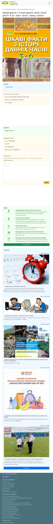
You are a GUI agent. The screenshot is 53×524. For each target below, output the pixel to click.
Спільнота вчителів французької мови (11, 518)
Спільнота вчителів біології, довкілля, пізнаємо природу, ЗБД (16, 503)
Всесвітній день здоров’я (21, 225)
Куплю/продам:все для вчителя (9, 491)
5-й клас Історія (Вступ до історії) (25, 9)
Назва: (6, 141)
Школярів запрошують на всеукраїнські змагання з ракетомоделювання (24, 459)
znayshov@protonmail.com (8, 522)
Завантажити (9, 87)
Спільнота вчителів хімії (7, 501)
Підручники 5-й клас (10, 9)
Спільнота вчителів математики (9, 511)
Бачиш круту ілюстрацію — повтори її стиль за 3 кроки (19, 315)
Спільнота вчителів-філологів (9, 499)
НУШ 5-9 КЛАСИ (6, 488)
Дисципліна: (7, 99)
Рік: (5, 144)
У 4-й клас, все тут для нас (8, 486)
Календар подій (26, 244)
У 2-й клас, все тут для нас (8, 483)
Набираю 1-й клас (6, 481)
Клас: (6, 102)
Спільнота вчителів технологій (9, 506)
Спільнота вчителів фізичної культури (11, 514)
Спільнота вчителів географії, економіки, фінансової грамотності (17, 498)
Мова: (6, 146)
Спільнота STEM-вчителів (8, 516)
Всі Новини (26, 468)
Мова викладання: (9, 149)
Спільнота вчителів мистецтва (9, 513)
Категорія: (7, 97)
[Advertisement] (26, 115)
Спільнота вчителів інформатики (10, 508)
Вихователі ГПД (6, 490)
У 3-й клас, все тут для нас (8, 485)
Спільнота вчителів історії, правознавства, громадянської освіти (17, 504)
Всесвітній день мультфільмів (23, 218)
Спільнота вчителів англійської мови (10, 509)
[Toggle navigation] (49, 3)
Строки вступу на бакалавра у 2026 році (15, 286)
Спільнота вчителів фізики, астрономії (11, 496)
